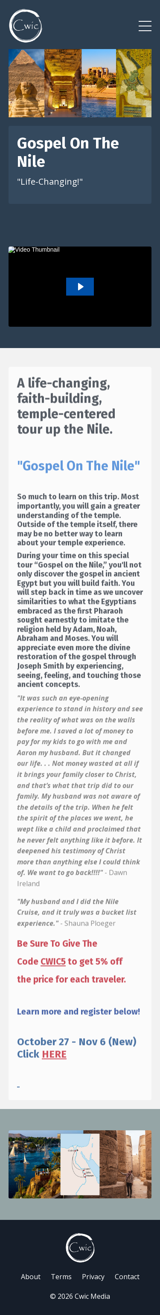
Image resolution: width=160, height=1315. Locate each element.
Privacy (93, 1276)
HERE (54, 1068)
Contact (127, 1276)
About (31, 1276)
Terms (61, 1276)
